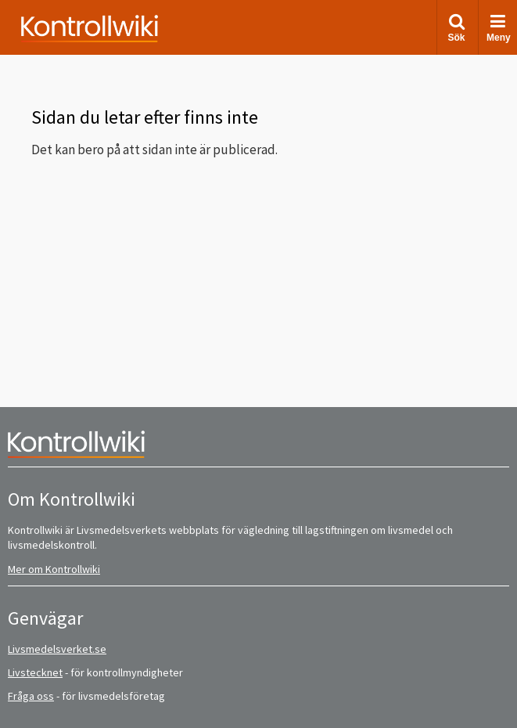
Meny (498, 28)
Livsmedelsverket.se (57, 649)
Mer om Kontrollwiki (54, 569)
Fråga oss (31, 696)
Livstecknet (35, 672)
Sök (456, 28)
